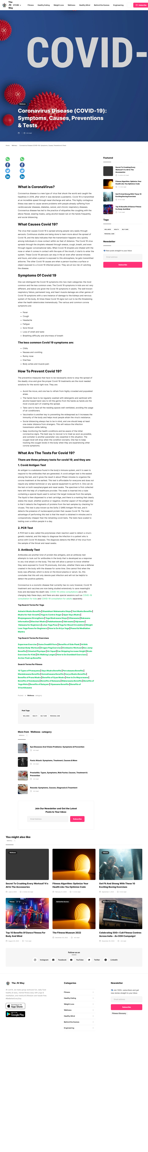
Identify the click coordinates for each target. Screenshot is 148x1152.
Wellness (71, 5)
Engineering (118, 5)
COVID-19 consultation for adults (56, 595)
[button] (17, 5)
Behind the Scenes (101, 5)
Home (8, 145)
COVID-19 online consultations (64, 589)
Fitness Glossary (119, 1010)
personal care (55, 713)
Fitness (30, 5)
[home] (5, 5)
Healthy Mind (84, 5)
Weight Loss (58, 5)
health (35, 713)
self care (44, 713)
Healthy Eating (43, 5)
